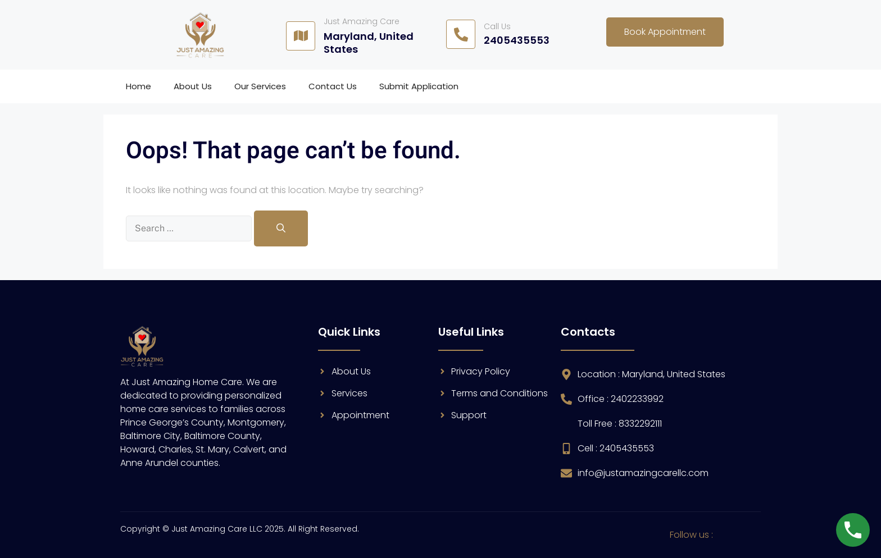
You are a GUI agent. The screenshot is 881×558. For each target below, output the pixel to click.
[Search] (281, 228)
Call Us (497, 26)
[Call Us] (460, 34)
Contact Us (332, 86)
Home (138, 86)
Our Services (260, 86)
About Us (193, 86)
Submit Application (418, 86)
